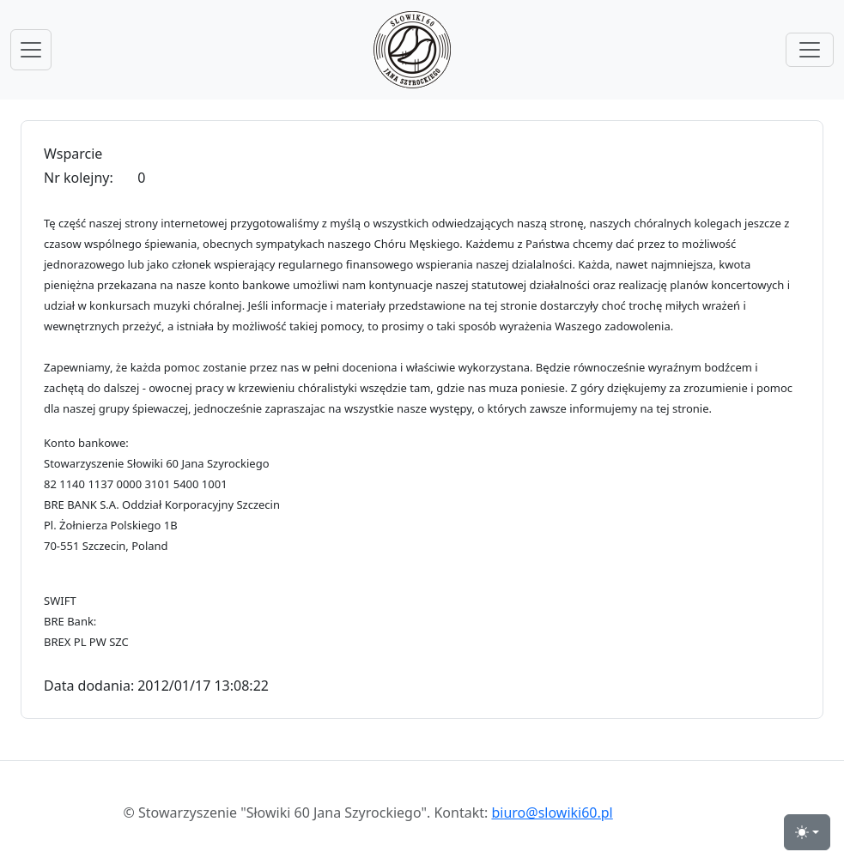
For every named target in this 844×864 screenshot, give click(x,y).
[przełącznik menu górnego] (810, 50)
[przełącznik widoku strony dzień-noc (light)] (807, 832)
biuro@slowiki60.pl (551, 812)
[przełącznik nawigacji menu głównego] (31, 49)
